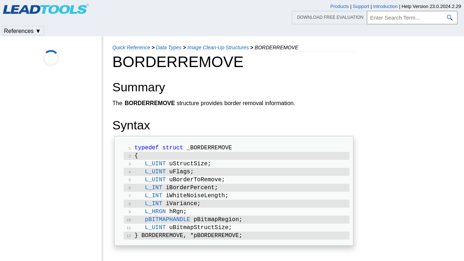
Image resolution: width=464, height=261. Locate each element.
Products (339, 6)
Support (361, 6)
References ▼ (22, 31)
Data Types (169, 47)
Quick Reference (131, 47)
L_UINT (155, 166)
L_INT (153, 192)
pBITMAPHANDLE (167, 227)
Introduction (385, 6)
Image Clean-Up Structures (218, 47)
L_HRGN (155, 218)
